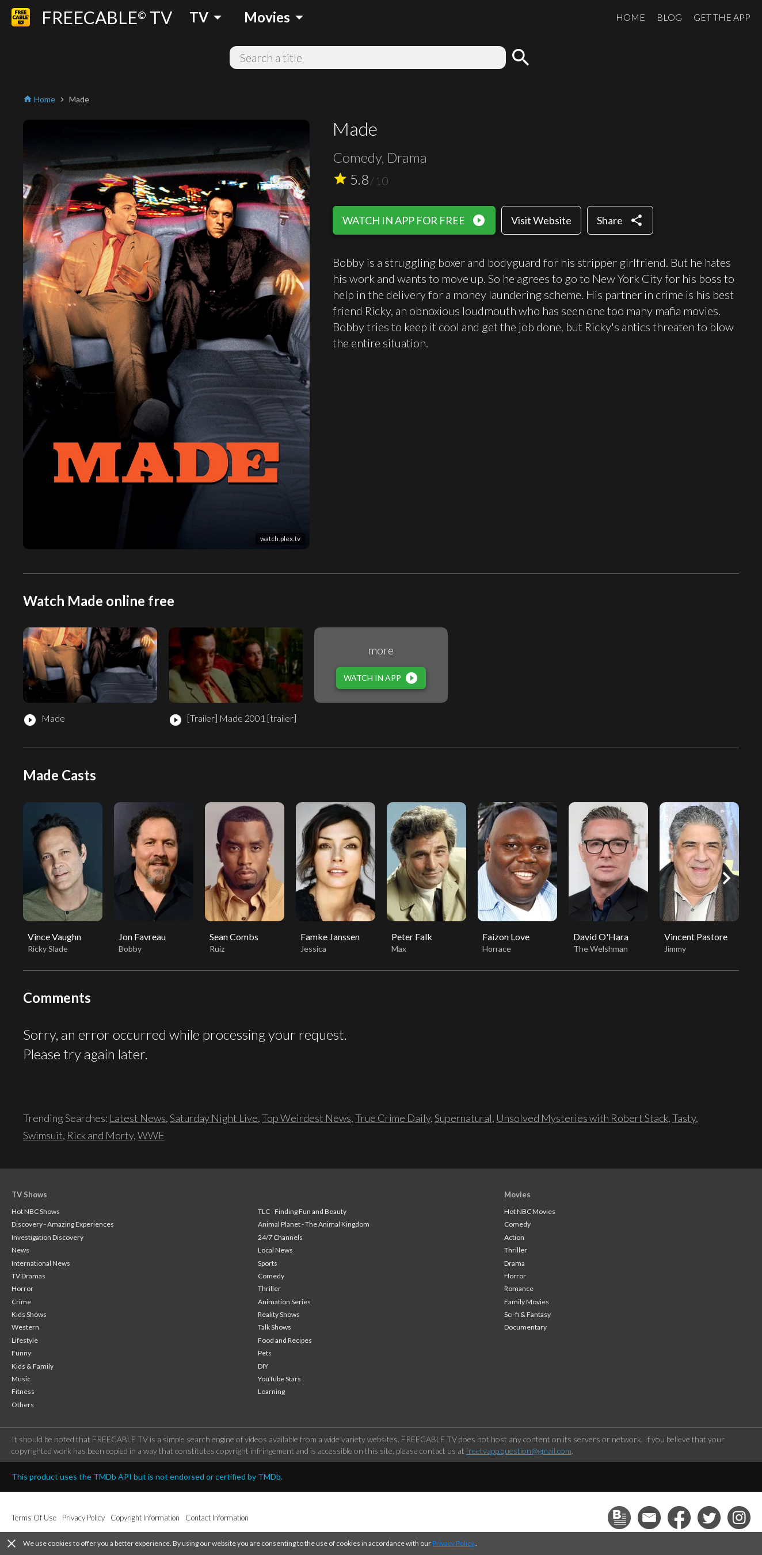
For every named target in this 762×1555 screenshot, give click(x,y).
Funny (21, 1353)
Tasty (684, 1118)
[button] (726, 878)
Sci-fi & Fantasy (527, 1314)
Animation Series (284, 1301)
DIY (263, 1366)
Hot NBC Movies (529, 1211)
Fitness (23, 1391)
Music (21, 1378)
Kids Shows (29, 1314)
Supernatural (463, 1118)
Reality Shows (279, 1314)
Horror (22, 1288)
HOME (630, 17)
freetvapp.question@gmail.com (519, 1451)
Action (514, 1237)
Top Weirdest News (306, 1118)
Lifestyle (25, 1340)
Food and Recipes (285, 1340)
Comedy (271, 1275)
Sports (267, 1263)
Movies (517, 1194)
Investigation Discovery (47, 1237)
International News (41, 1263)
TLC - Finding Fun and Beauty (302, 1211)
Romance (519, 1288)
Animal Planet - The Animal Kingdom (313, 1224)
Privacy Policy (453, 1543)
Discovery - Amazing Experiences (63, 1224)
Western (25, 1327)
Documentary (525, 1327)
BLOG (669, 17)
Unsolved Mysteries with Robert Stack (582, 1118)
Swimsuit (43, 1135)
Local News (275, 1250)
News (20, 1250)
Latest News (137, 1118)
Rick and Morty (100, 1135)
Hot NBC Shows (36, 1211)
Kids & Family (33, 1366)
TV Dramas (28, 1275)
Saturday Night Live (214, 1118)
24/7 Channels (280, 1237)
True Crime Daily (392, 1118)
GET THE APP (722, 17)
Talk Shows (274, 1327)
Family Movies (526, 1301)
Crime (21, 1301)
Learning (271, 1391)
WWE (151, 1135)
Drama (514, 1263)
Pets (265, 1353)
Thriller (269, 1288)
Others (23, 1404)
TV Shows (29, 1194)
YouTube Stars (279, 1378)
